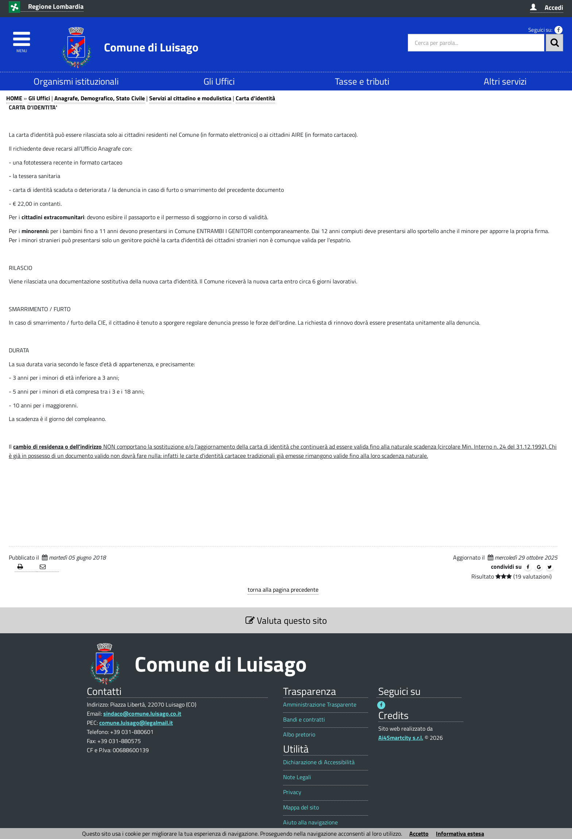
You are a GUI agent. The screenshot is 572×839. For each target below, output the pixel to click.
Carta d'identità (255, 98)
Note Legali (297, 777)
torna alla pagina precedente (283, 589)
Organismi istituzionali (76, 81)
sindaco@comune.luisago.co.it (142, 713)
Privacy (292, 792)
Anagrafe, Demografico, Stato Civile (99, 98)
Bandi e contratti (304, 719)
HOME (14, 98)
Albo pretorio (299, 734)
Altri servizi (505, 81)
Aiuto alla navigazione (310, 822)
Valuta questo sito (286, 620)
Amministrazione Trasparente (319, 704)
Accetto (419, 833)
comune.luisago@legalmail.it (136, 722)
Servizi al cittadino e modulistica (190, 98)
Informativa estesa (460, 833)
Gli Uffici (219, 81)
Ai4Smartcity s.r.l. (400, 737)
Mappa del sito (301, 807)
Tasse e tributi (362, 81)
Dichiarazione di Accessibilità (319, 762)
